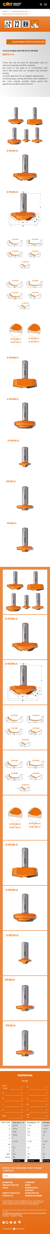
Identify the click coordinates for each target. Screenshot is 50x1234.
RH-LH (28, 1115)
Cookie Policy (14, 1216)
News (27, 1185)
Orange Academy (33, 1195)
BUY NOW (17, 1161)
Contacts (8, 1195)
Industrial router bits (19, 11)
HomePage (8, 1182)
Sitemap (21, 1216)
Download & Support (31, 1189)
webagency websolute (14, 1229)
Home (5, 11)
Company (29, 1182)
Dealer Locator (11, 1185)
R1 (27, 1104)
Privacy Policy (6, 1216)
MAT (4, 1116)
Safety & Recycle (11, 1193)
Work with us (32, 1193)
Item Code (5, 1087)
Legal (5, 1187)
